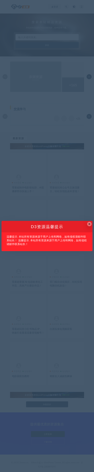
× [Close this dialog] (89, 224)
